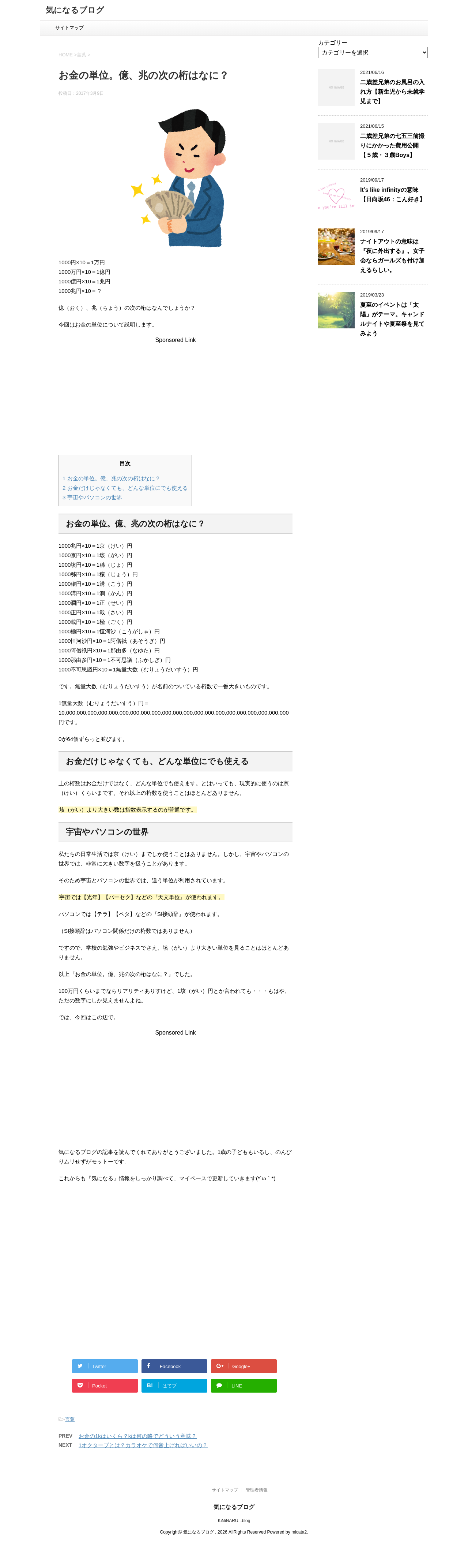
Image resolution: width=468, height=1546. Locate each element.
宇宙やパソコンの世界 (92, 497)
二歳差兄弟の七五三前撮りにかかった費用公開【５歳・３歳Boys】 (392, 145)
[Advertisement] (175, 394)
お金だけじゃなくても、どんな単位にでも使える (125, 488)
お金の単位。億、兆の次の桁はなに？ (112, 478)
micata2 (299, 1532)
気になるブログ (75, 11)
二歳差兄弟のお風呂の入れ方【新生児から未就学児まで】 (392, 91)
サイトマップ (69, 27)
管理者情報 (257, 1490)
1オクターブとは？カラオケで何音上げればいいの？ (143, 1445)
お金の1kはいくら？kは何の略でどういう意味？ (138, 1436)
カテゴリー (332, 43)
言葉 (70, 1419)
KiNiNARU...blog (234, 1520)
